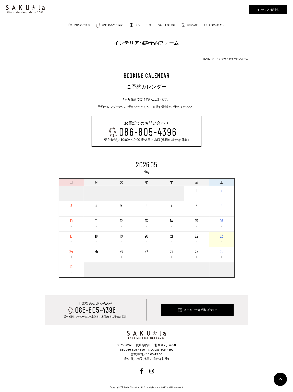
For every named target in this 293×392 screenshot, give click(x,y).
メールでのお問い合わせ (200, 310)
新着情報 (189, 25)
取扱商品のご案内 (110, 25)
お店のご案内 (79, 25)
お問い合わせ (214, 25)
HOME (206, 58)
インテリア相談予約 (268, 9)
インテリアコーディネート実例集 (152, 25)
